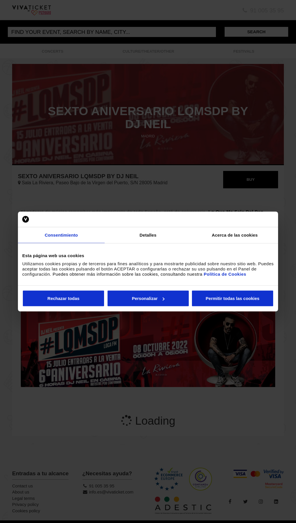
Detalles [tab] (148, 234)
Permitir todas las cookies (233, 298)
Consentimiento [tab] (61, 234)
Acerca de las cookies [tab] (235, 234)
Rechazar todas (63, 298)
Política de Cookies (225, 274)
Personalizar (148, 298)
